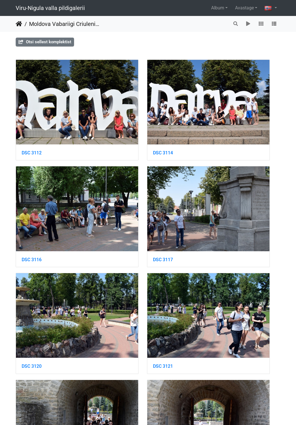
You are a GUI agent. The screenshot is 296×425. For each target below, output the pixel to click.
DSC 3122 (32, 282)
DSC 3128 (214, 282)
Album (217, 8)
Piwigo (158, 413)
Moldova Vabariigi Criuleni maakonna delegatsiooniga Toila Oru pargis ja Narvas (64, 24)
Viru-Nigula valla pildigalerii (50, 8)
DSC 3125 (122, 282)
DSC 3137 (214, 361)
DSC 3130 (122, 361)
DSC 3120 (122, 204)
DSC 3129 (32, 361)
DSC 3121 (214, 204)
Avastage (244, 8)
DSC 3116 (214, 125)
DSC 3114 (122, 125)
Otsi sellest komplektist (45, 41)
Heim (19, 24)
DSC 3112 (32, 125)
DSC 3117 (32, 204)
